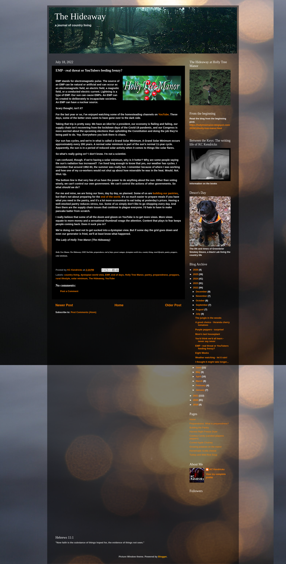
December (202, 291)
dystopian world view (92, 275)
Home (119, 305)
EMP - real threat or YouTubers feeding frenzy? (211, 347)
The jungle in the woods (208, 318)
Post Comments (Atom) (83, 312)
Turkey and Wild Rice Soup (203, 455)
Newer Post (64, 305)
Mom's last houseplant (207, 334)
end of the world (110, 196)
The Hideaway (80, 16)
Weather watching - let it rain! (211, 357)
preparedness (160, 275)
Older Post (173, 305)
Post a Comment (69, 291)
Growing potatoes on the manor (206, 447)
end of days (117, 275)
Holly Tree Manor (134, 275)
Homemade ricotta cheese (203, 451)
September (202, 305)
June (199, 367)
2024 (196, 278)
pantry (148, 275)
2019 (196, 404)
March (199, 381)
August (200, 309)
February (201, 385)
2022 (196, 287)
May (198, 372)
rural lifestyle (63, 278)
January (200, 390)
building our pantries (165, 193)
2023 (196, 283)
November (202, 296)
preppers (174, 275)
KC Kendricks (217, 469)
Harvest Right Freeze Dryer (203, 431)
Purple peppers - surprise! (209, 329)
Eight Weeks (202, 353)
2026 (196, 269)
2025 (196, 274)
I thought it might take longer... (212, 362)
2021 (196, 395)
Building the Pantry (199, 427)
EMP (107, 275)
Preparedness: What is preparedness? (209, 423)
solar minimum (79, 278)
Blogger (162, 556)
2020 (196, 400)
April (199, 376)
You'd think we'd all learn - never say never (209, 340)
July (198, 314)
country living (72, 275)
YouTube (163, 114)
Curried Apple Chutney (201, 442)
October (200, 300)
